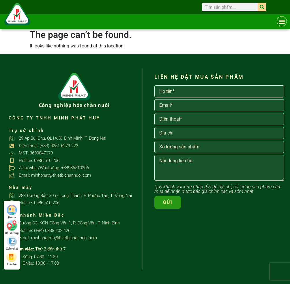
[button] (282, 21)
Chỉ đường (12, 227)
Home (12, 212)
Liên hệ (11, 259)
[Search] (262, 7)
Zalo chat (12, 243)
